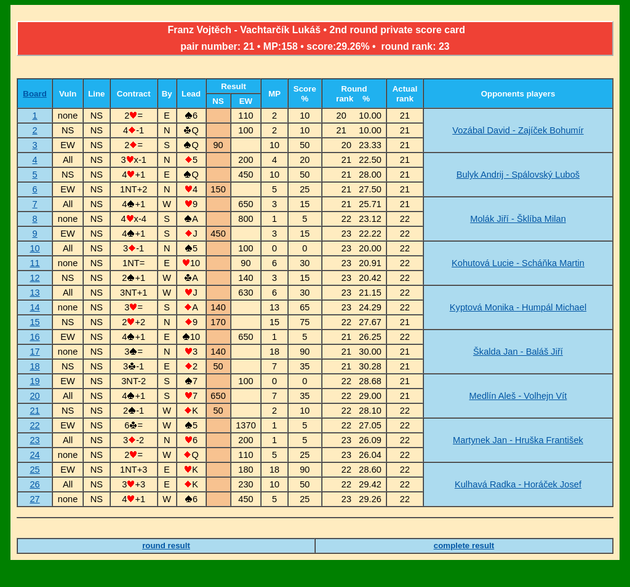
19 (34, 381)
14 (34, 307)
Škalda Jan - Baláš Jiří (518, 352)
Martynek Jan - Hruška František (518, 440)
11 (34, 263)
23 (34, 440)
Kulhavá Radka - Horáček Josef (518, 484)
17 (34, 352)
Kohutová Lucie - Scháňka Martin (518, 263)
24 (34, 455)
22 (34, 425)
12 (34, 278)
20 (34, 396)
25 (34, 470)
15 (34, 322)
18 (34, 366)
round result (166, 545)
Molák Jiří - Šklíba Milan (518, 219)
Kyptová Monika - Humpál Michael (518, 307)
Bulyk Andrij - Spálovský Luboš (518, 174)
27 (34, 499)
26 (34, 484)
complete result (464, 545)
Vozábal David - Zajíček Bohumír (517, 130)
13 (34, 292)
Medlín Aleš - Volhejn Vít (518, 396)
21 (34, 411)
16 (34, 337)
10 (34, 248)
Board (35, 93)
